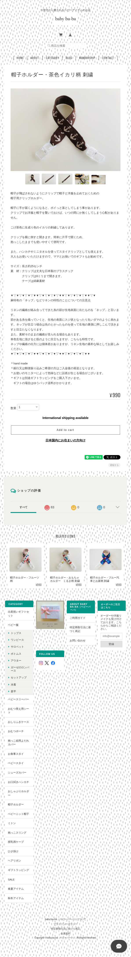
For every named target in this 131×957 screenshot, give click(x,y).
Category (52, 58)
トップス (16, 633)
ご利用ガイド (78, 617)
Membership (87, 58)
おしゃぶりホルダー (18, 793)
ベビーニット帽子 (18, 813)
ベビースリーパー (18, 699)
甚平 (13, 691)
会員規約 (65, 933)
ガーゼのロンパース (20, 669)
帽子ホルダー (16, 804)
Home (20, 58)
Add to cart (65, 430)
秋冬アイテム (16, 898)
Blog (69, 58)
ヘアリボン (14, 860)
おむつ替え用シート (18, 710)
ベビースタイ (16, 763)
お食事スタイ (16, 753)
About (35, 58)
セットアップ (19, 677)
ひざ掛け (13, 851)
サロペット (17, 646)
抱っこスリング (17, 832)
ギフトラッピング (18, 870)
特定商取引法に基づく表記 (80, 629)
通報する (114, 465)
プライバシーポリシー (65, 924)
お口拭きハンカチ (18, 782)
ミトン (12, 823)
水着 (13, 684)
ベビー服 (13, 624)
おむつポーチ (16, 731)
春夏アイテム (16, 888)
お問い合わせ (78, 640)
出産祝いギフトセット (18, 613)
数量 (13, 408)
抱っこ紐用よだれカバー (18, 742)
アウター (16, 660)
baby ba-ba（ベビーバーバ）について (65, 919)
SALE (11, 879)
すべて (23, 507)
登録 (111, 644)
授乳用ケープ (16, 841)
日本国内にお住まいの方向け (65, 440)
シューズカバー (17, 772)
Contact (108, 58)
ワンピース (17, 639)
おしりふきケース (18, 721)
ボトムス (16, 653)
